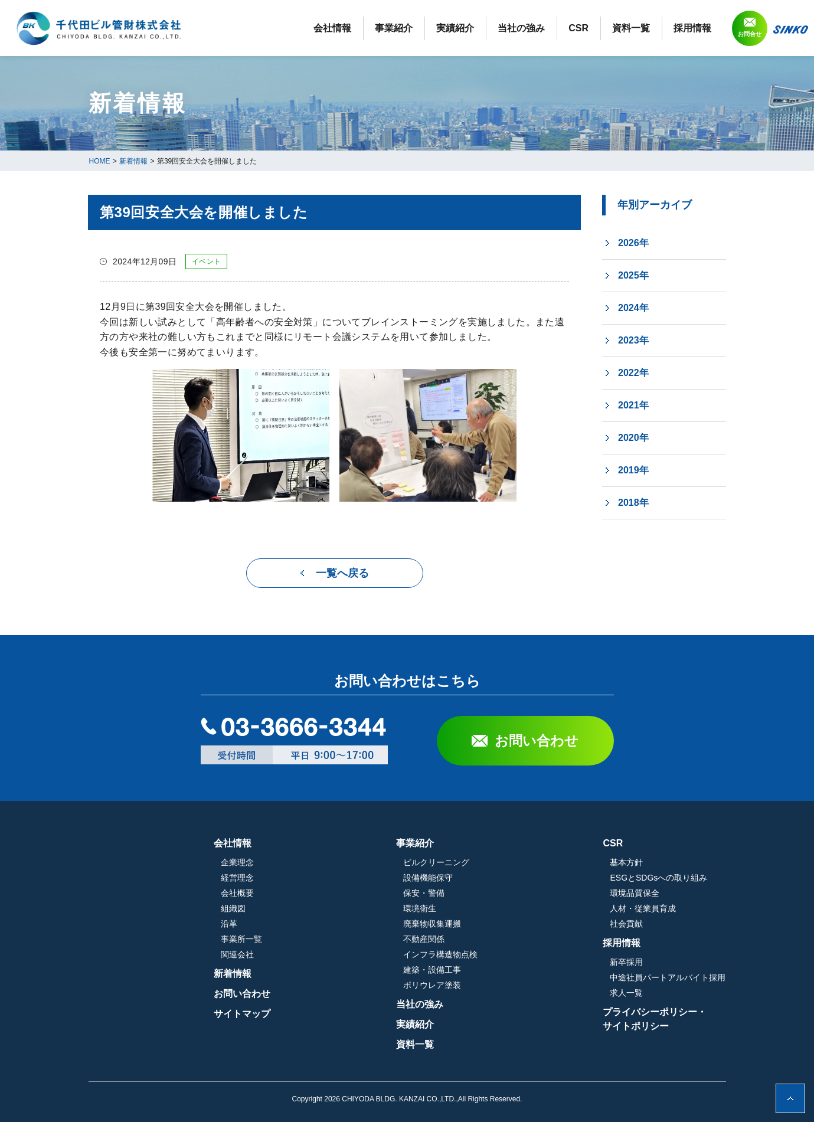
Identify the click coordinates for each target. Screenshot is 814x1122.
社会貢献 (626, 923)
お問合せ (749, 34)
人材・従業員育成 (643, 908)
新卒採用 (626, 962)
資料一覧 (631, 28)
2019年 (633, 470)
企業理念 (362, 862)
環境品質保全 (634, 893)
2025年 (633, 275)
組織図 (358, 908)
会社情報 (332, 28)
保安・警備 (486, 893)
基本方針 (626, 862)
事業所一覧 (366, 939)
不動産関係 (486, 939)
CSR (578, 28)
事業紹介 (394, 28)
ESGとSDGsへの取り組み (658, 877)
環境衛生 (482, 908)
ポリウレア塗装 (495, 985)
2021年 (633, 405)
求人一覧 (626, 992)
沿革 (354, 923)
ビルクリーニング (499, 862)
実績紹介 (455, 28)
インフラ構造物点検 (503, 954)
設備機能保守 (490, 877)
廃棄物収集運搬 (495, 923)
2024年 (633, 308)
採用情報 (692, 28)
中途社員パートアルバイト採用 (667, 977)
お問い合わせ (536, 740)
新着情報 (358, 974)
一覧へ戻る (342, 573)
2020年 (633, 438)
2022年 (633, 373)
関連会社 (362, 954)
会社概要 (362, 893)
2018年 (633, 503)
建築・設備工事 (495, 969)
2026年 (633, 243)
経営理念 (362, 877)
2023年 (633, 340)
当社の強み (521, 28)
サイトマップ (367, 1014)
